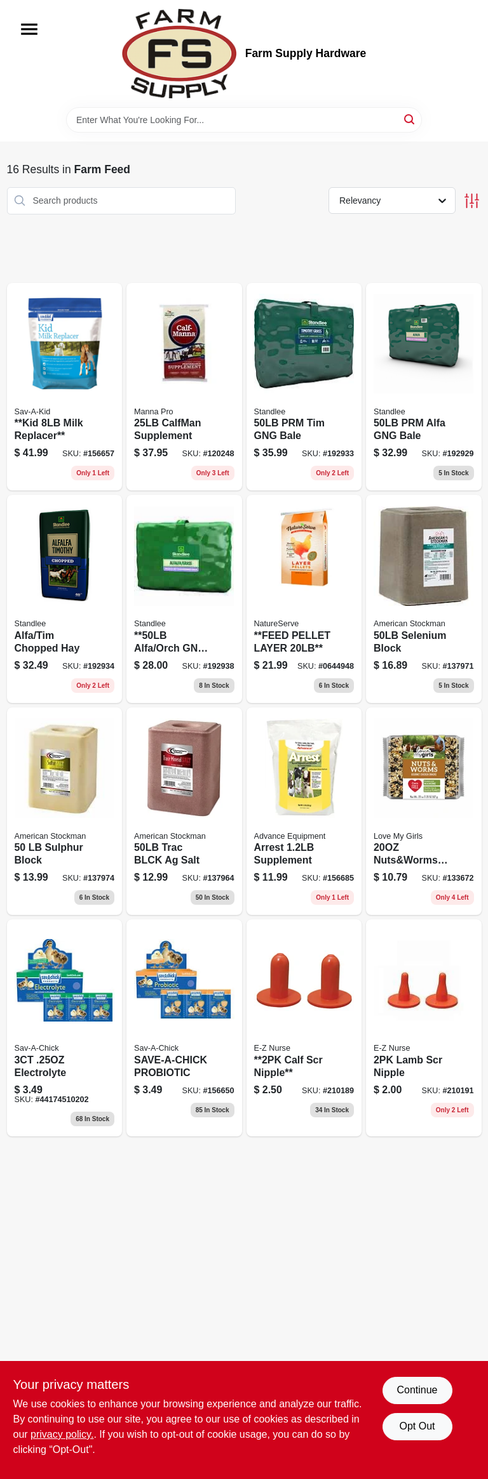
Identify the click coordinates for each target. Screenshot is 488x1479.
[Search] (410, 118)
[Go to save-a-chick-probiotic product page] (184, 1027)
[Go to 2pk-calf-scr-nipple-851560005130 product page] (304, 1027)
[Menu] (29, 29)
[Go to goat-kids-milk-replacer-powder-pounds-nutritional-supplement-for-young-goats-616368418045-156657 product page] (65, 387)
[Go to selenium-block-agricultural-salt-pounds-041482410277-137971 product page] (424, 599)
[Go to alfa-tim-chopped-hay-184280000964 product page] (65, 599)
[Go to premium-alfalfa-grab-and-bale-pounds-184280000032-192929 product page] (424, 387)
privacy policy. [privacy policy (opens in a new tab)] (61, 1434)
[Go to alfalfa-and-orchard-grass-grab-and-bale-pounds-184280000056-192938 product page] (184, 599)
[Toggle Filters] (471, 201)
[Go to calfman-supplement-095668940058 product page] (184, 387)
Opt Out (417, 1426)
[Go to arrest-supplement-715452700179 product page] (304, 811)
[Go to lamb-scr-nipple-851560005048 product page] (424, 1027)
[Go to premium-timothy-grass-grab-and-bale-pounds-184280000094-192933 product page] (304, 387)
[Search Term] (244, 120)
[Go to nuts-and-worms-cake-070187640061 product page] (424, 811)
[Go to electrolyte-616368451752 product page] (65, 1027)
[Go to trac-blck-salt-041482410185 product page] (184, 811)
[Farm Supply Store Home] (179, 53)
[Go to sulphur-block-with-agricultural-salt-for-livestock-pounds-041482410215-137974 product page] (65, 811)
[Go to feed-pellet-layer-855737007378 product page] (304, 599)
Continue (416, 1389)
